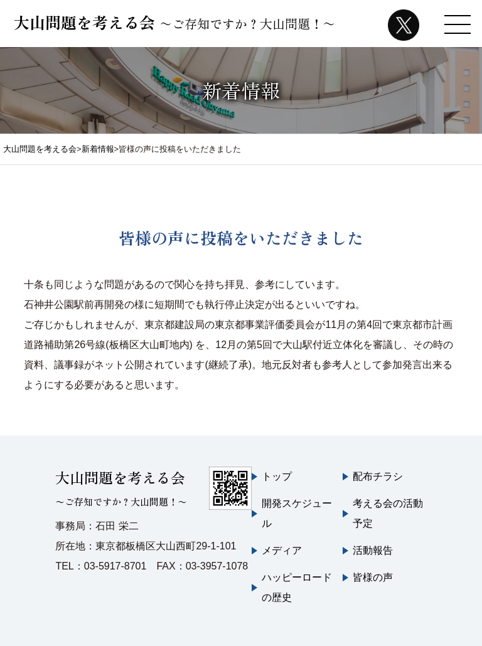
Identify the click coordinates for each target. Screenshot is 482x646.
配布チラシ (378, 476)
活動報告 (373, 550)
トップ (277, 476)
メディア (282, 550)
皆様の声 (373, 577)
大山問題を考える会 (174, 22)
